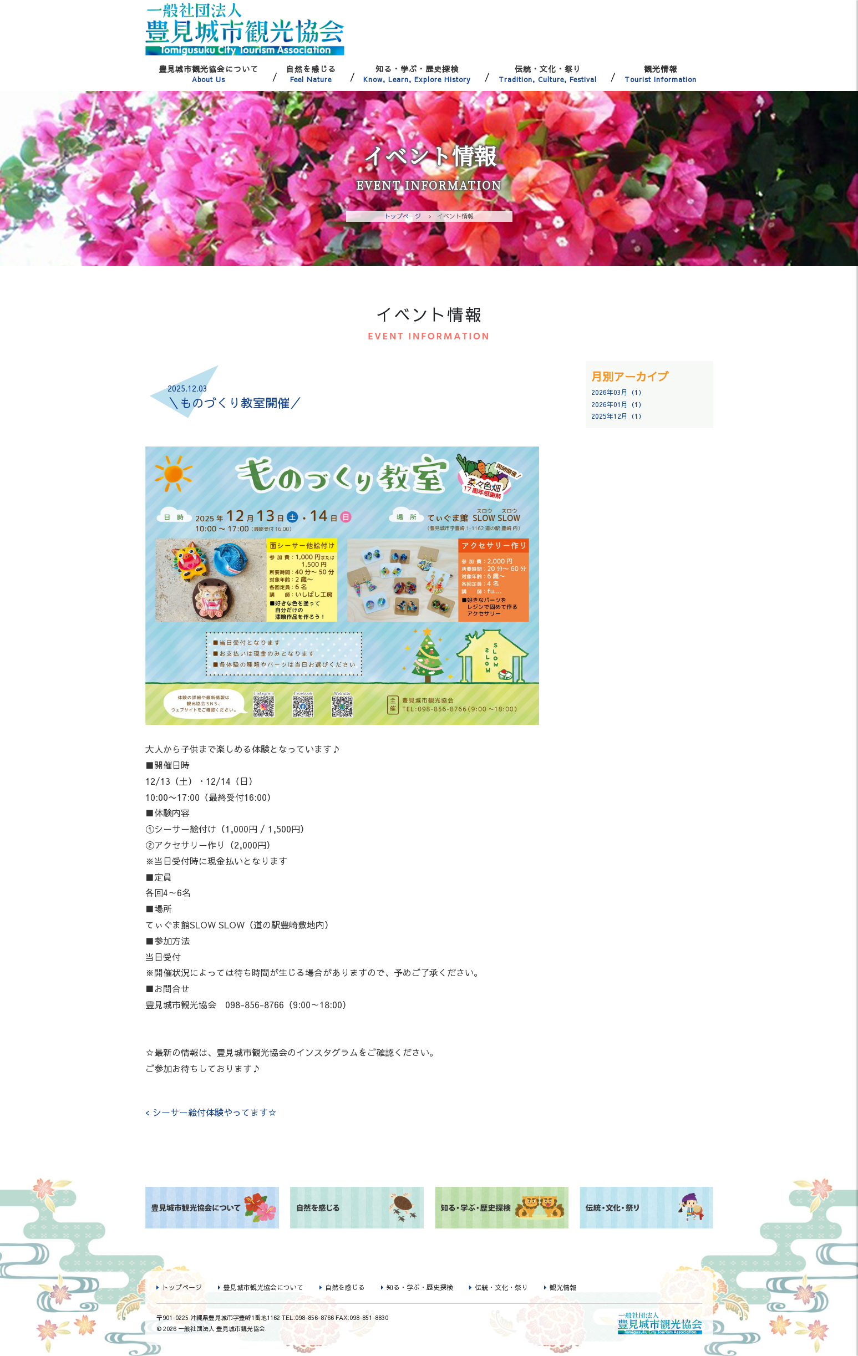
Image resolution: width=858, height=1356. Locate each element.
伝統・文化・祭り (548, 74)
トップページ (402, 216)
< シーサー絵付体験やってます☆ (211, 1112)
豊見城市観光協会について (209, 74)
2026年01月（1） (618, 404)
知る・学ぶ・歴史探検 (417, 74)
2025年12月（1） (618, 416)
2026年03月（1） (618, 392)
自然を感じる (311, 74)
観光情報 (660, 74)
